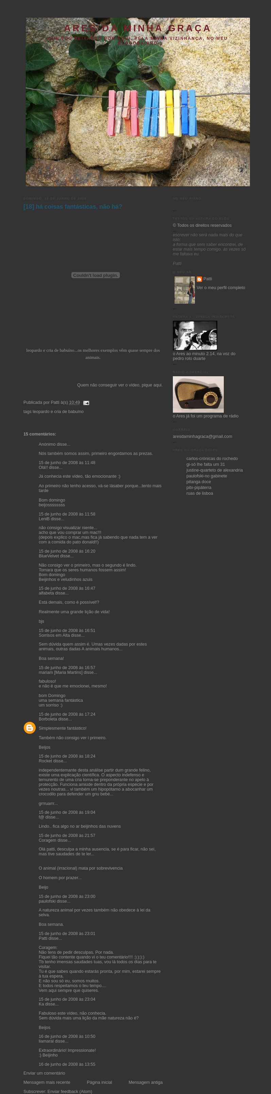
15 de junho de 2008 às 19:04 (67, 812)
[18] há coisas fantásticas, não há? (72, 206)
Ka (41, 1004)
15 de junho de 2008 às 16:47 (67, 588)
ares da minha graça (138, 28)
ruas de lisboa (199, 493)
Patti (43, 938)
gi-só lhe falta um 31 (205, 464)
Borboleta (48, 719)
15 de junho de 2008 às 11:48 (67, 462)
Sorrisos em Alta (54, 635)
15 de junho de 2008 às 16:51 (67, 630)
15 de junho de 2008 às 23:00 (67, 896)
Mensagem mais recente (46, 1082)
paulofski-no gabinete (206, 476)
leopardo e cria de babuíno (58, 411)
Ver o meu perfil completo (221, 287)
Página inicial (99, 1082)
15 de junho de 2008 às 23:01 (67, 933)
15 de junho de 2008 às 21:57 (67, 835)
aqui (157, 385)
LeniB (44, 519)
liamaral (46, 1041)
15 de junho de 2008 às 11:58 (67, 514)
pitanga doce (198, 481)
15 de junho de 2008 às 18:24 (67, 756)
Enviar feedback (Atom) (70, 1091)
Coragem (47, 840)
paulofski (47, 901)
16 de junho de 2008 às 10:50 (67, 1036)
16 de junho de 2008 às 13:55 (67, 1064)
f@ (41, 817)
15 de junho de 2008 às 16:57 (67, 667)
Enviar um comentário (44, 1073)
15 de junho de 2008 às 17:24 (67, 714)
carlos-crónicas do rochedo (212, 458)
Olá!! (43, 467)
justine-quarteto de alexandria (214, 470)
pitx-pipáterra (199, 487)
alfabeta (46, 593)
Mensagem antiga (146, 1082)
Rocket (45, 761)
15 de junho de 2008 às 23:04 (67, 999)
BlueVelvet (49, 556)
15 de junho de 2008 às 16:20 (67, 551)
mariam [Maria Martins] (61, 672)
